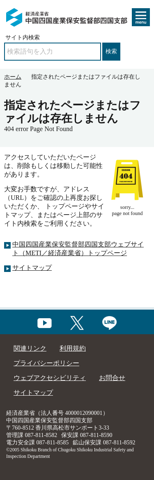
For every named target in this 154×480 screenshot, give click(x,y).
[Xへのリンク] (77, 322)
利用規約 (73, 348)
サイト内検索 (22, 37)
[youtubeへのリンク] (44, 322)
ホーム (12, 77)
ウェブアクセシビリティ (50, 377)
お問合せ (112, 377)
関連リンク (30, 348)
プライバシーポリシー (46, 363)
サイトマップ (32, 267)
